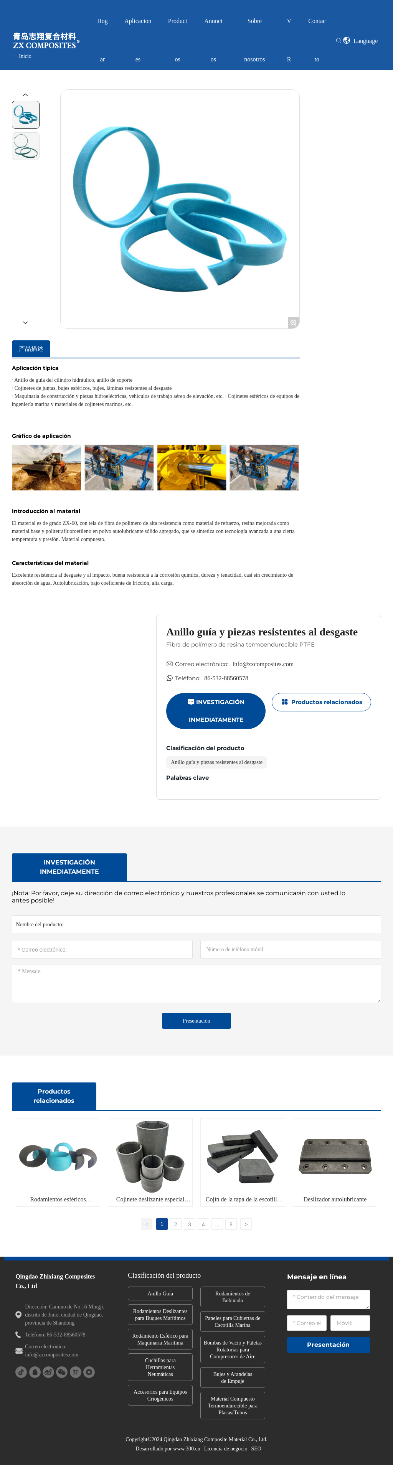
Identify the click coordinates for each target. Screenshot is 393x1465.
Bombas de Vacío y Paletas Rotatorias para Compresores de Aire (233, 1349)
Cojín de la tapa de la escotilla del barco (243, 1202)
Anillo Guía (160, 1294)
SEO (256, 1449)
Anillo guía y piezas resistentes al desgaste (217, 762)
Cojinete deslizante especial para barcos (150, 1202)
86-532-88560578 (226, 678)
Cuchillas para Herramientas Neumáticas (160, 1367)
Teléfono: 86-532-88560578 (55, 1335)
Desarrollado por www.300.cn (167, 1449)
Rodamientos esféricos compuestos (58, 1202)
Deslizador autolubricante (335, 1199)
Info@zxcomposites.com (263, 664)
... (217, 1224)
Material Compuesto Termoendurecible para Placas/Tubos (233, 1406)
